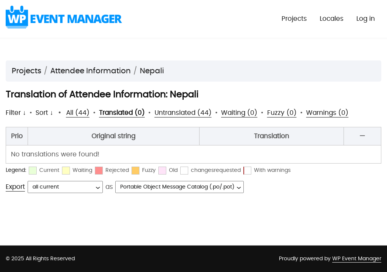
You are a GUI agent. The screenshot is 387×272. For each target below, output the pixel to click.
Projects (294, 18)
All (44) (78, 113)
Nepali (152, 71)
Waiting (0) (239, 113)
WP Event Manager (356, 258)
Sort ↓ (44, 113)
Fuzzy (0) (282, 113)
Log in (365, 18)
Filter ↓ (16, 113)
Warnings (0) (327, 113)
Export (15, 187)
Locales (332, 18)
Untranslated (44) (183, 113)
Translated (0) (122, 113)
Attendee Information (90, 71)
